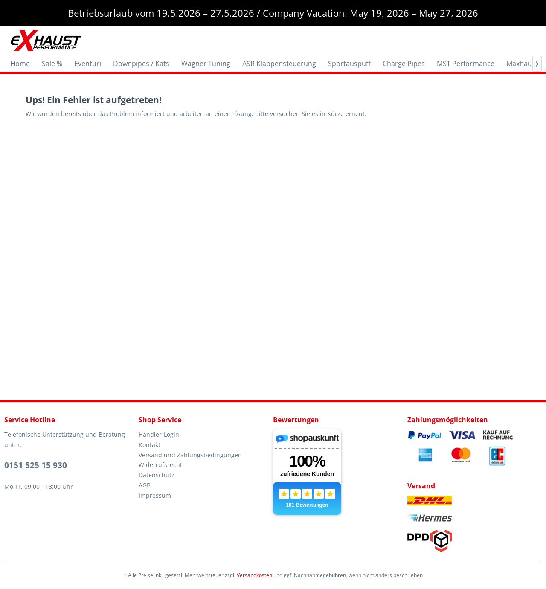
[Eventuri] (87, 63)
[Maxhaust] (522, 63)
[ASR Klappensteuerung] (279, 63)
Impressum (155, 495)
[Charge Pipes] (404, 63)
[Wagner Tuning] (205, 63)
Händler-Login (159, 434)
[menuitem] (20, 63)
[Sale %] (52, 63)
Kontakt (149, 445)
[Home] (20, 63)
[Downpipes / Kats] (141, 63)
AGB (145, 485)
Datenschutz (156, 475)
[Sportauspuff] (349, 63)
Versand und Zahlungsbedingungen (190, 455)
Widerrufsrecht (160, 465)
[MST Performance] (465, 63)
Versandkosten (254, 575)
